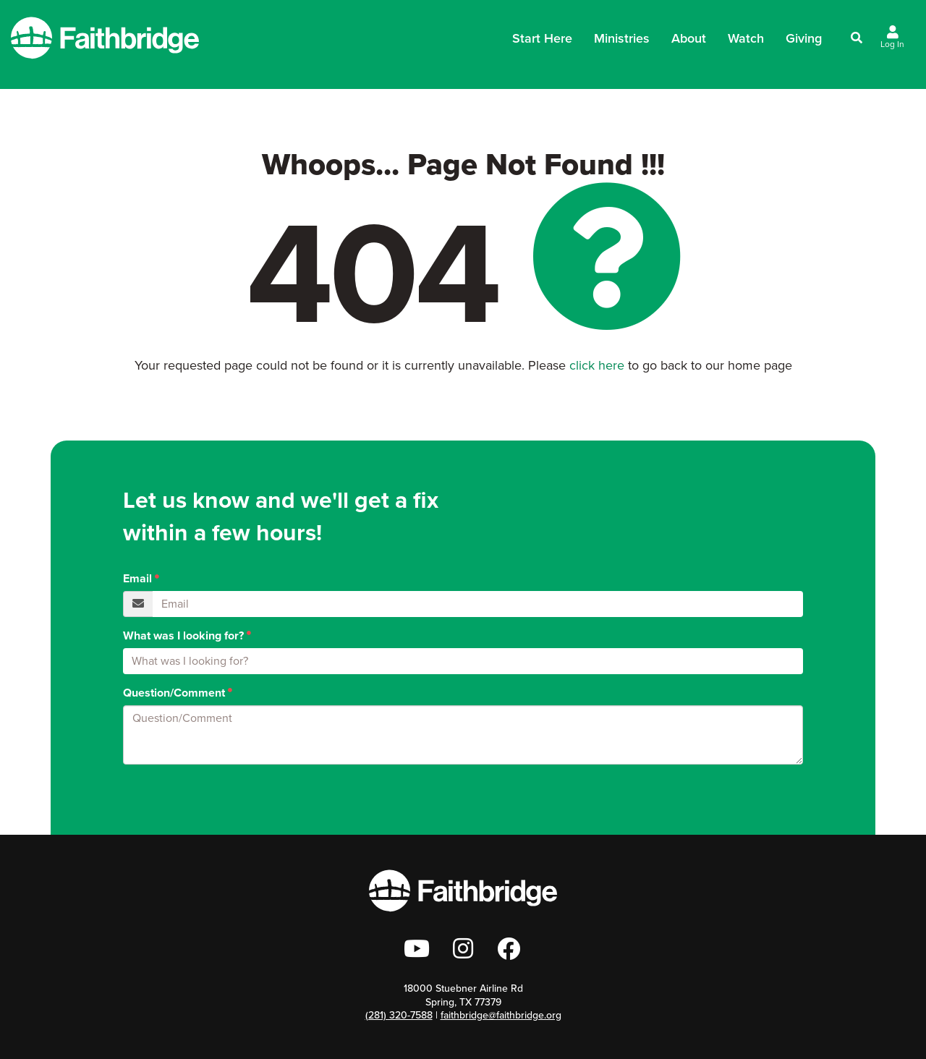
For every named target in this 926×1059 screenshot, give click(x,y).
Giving (804, 38)
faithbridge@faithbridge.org (501, 1015)
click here (596, 365)
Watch (746, 38)
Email (137, 579)
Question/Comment (174, 693)
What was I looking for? (183, 636)
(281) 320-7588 (399, 1015)
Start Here (542, 42)
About (688, 42)
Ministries (622, 42)
